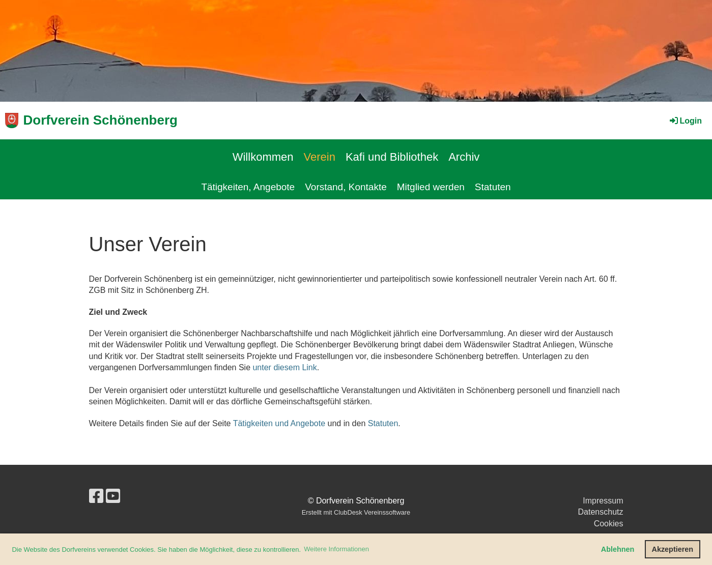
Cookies (608, 523)
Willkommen (263, 157)
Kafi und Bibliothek (392, 157)
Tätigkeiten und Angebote (279, 423)
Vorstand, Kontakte (346, 187)
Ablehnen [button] (618, 549)
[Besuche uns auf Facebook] (96, 496)
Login (685, 120)
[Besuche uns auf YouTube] (113, 496)
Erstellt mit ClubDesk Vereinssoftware (356, 512)
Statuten (493, 187)
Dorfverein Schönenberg (100, 120)
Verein (319, 157)
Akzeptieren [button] (673, 549)
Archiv (463, 157)
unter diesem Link (284, 367)
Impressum (603, 500)
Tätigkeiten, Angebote (248, 187)
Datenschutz (600, 512)
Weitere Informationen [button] (336, 549)
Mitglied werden (431, 187)
